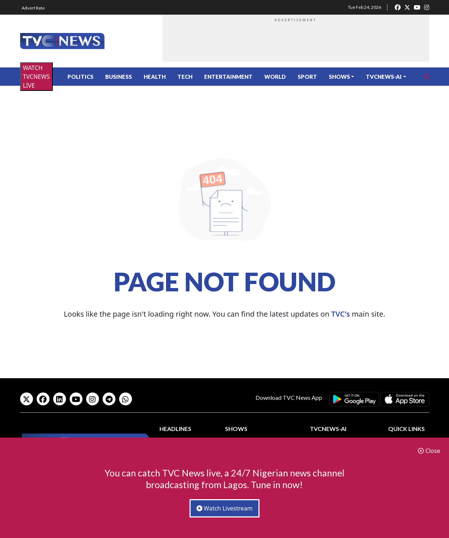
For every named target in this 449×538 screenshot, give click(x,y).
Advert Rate (33, 8)
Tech (184, 76)
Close (429, 451)
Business (118, 76)
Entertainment (228, 76)
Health (155, 76)
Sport (307, 76)
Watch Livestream (224, 508)
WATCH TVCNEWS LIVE (36, 76)
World (275, 76)
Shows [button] (339, 76)
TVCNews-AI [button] (384, 76)
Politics (80, 76)
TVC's (340, 314)
